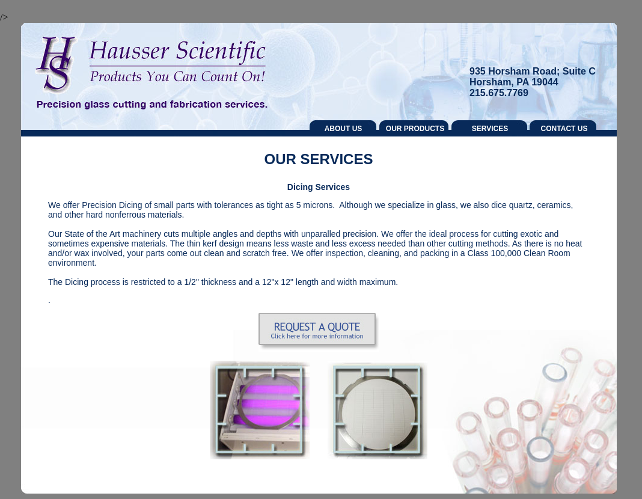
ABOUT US (343, 128)
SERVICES (490, 128)
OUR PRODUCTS (415, 128)
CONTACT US (564, 128)
